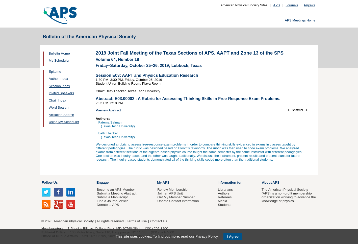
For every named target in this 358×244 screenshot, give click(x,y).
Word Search (58, 107)
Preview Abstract (108, 110)
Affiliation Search (61, 115)
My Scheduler (59, 60)
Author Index (58, 79)
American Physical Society (74, 221)
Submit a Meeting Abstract (116, 193)
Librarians (225, 189)
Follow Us (50, 182)
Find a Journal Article (112, 201)
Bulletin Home (59, 53)
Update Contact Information (178, 201)
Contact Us (158, 221)
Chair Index (57, 100)
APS (276, 5)
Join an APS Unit (170, 193)
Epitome (55, 72)
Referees (225, 197)
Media (222, 201)
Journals (292, 5)
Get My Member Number (176, 197)
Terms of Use (137, 221)
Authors (223, 193)
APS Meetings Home (300, 20)
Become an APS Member (116, 189)
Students (224, 205)
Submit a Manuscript (112, 197)
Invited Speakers (61, 93)
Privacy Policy (206, 236)
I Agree (233, 236)
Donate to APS (108, 205)
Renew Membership (172, 189)
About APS (270, 182)
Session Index (59, 86)
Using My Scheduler (64, 122)
